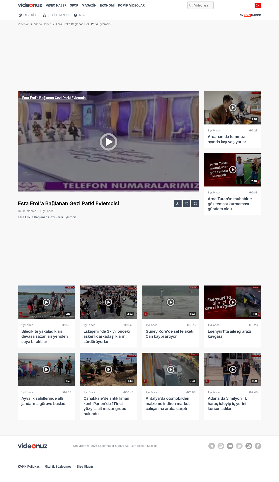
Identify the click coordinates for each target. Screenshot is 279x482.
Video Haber (42, 24)
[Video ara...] (200, 5)
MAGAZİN (89, 5)
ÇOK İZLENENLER (59, 15)
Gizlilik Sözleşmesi (58, 466)
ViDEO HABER (56, 5)
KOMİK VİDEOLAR (131, 5)
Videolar (23, 24)
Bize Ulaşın (85, 466)
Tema (82, 15)
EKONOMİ (107, 5)
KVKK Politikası (29, 466)
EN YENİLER (31, 15)
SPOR (74, 5)
